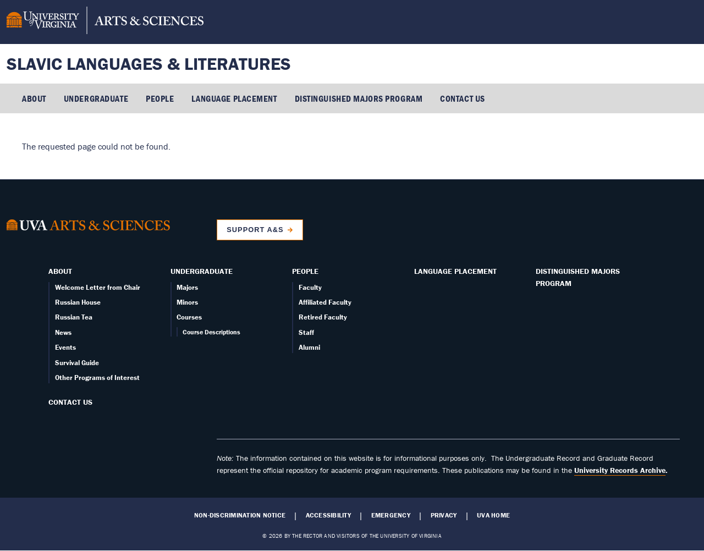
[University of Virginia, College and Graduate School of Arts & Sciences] (105, 22)
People (160, 98)
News (63, 332)
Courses (189, 317)
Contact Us (462, 98)
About (34, 98)
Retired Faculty (323, 317)
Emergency (390, 515)
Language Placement (234, 98)
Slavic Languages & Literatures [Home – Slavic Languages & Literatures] (149, 63)
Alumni (309, 347)
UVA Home (493, 515)
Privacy (444, 515)
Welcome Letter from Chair (97, 287)
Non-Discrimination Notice (239, 515)
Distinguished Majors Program (359, 98)
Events (65, 347)
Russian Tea (73, 317)
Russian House (78, 302)
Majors (187, 287)
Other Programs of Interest (97, 377)
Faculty (310, 287)
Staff (306, 332)
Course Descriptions (211, 332)
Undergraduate (96, 98)
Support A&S (255, 229)
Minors (187, 302)
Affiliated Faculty (325, 302)
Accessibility (328, 515)
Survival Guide (77, 362)
